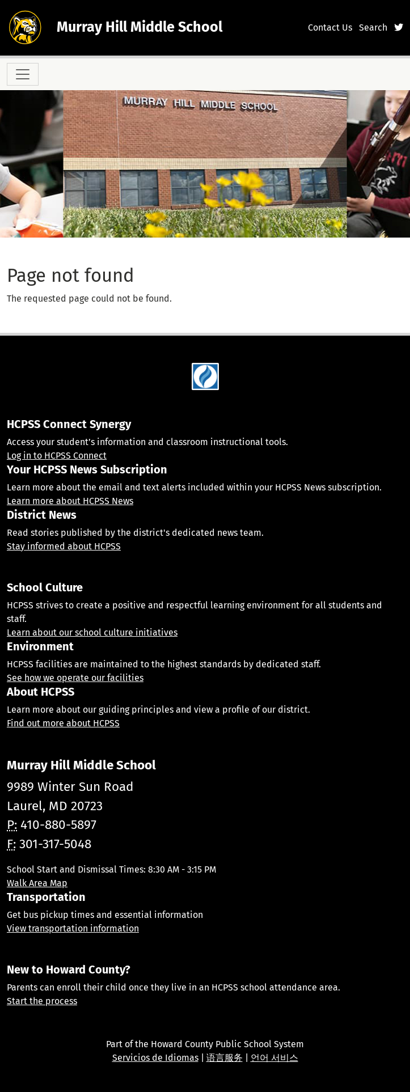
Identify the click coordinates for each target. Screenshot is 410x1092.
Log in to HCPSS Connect (57, 455)
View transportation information (73, 928)
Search (373, 27)
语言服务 (224, 1057)
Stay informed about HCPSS (64, 546)
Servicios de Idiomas (155, 1057)
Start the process (42, 1001)
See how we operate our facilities (75, 677)
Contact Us (330, 27)
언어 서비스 (274, 1057)
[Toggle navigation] (23, 74)
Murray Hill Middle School (139, 27)
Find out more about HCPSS (63, 723)
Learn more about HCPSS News (70, 501)
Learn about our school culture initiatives (92, 632)
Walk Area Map (37, 883)
